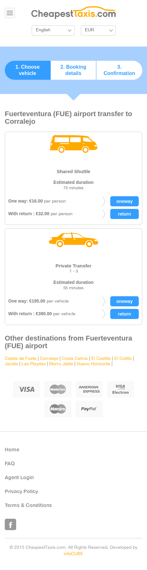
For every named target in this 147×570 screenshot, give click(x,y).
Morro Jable (61, 364)
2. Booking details (73, 70)
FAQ (10, 463)
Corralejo (49, 359)
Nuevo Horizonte (93, 364)
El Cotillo (123, 359)
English (43, 30)
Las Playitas (34, 364)
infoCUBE (73, 554)
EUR (89, 30)
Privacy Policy (21, 491)
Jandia (11, 364)
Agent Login (19, 477)
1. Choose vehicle (28, 70)
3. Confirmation (119, 70)
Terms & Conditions (28, 505)
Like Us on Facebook (10, 524)
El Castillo (101, 359)
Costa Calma (75, 359)
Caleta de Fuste (20, 359)
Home (12, 449)
